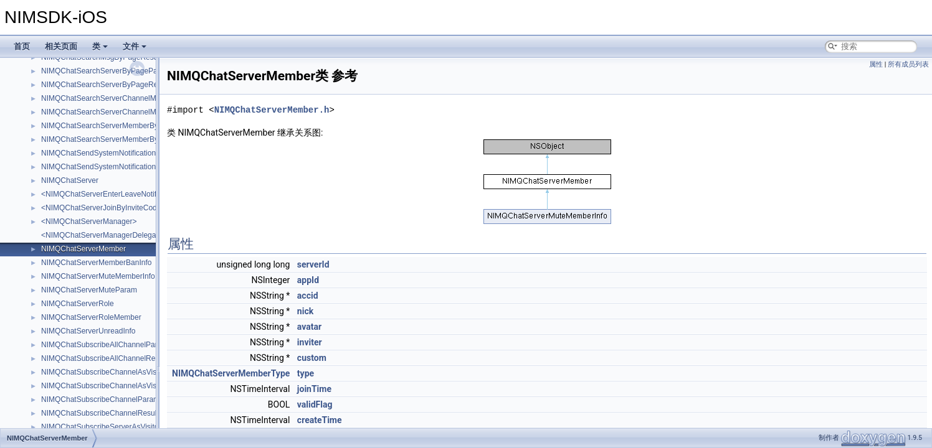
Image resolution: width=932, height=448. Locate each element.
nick (305, 311)
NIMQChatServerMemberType (231, 373)
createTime (319, 420)
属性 (876, 64)
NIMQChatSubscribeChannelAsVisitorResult (114, 385)
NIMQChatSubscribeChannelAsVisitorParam (115, 372)
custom (311, 358)
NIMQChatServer (69, 180)
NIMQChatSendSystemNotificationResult (109, 166)
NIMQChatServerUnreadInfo (88, 331)
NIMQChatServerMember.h (272, 110)
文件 (134, 46)
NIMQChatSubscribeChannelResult (100, 413)
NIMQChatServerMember (83, 249)
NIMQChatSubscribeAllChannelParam (104, 344)
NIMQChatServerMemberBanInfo (96, 262)
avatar (309, 327)
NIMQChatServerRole (77, 303)
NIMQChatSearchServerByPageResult (105, 84)
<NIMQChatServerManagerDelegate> (103, 235)
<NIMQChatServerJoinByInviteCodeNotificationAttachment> (140, 207)
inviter (309, 342)
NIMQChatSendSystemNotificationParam (109, 153)
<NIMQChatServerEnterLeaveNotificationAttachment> (130, 194)
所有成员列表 (908, 64)
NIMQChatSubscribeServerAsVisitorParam (112, 426)
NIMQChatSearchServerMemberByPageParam (119, 125)
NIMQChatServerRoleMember (91, 317)
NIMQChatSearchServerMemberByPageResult (119, 139)
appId (308, 280)
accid (307, 296)
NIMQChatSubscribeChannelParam (100, 399)
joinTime (314, 389)
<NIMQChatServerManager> (88, 221)
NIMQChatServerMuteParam (89, 290)
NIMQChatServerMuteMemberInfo (98, 276)
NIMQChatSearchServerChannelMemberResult (120, 112)
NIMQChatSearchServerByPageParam (105, 71)
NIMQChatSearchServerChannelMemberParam (120, 98)
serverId (313, 264)
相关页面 (61, 46)
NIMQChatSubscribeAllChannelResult (104, 358)
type (305, 373)
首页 (22, 46)
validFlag (315, 404)
